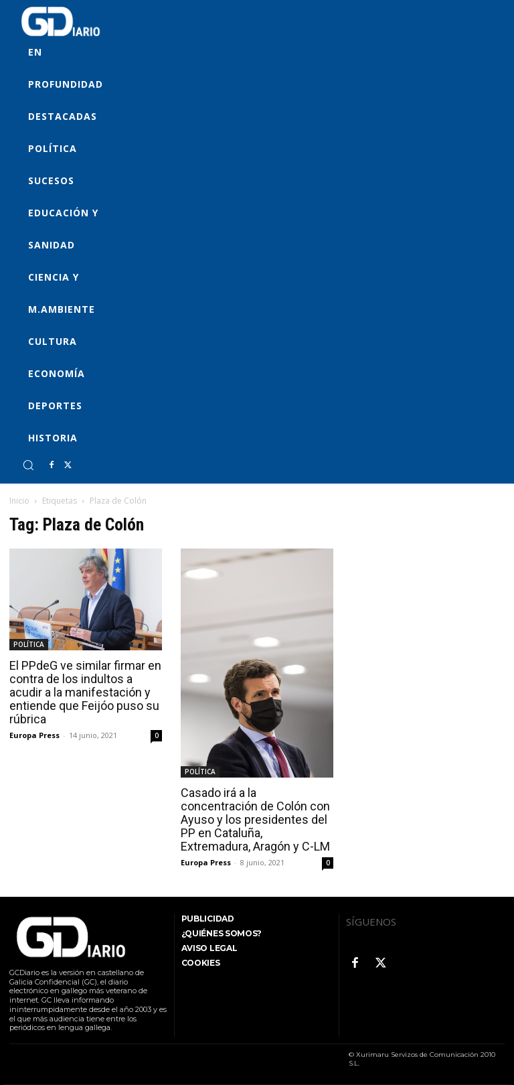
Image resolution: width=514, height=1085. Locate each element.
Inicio (19, 500)
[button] (28, 465)
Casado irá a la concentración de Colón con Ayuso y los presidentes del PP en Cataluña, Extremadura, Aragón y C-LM (255, 819)
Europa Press (34, 735)
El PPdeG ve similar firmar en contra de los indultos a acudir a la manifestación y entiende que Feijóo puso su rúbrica (85, 692)
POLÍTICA (28, 644)
